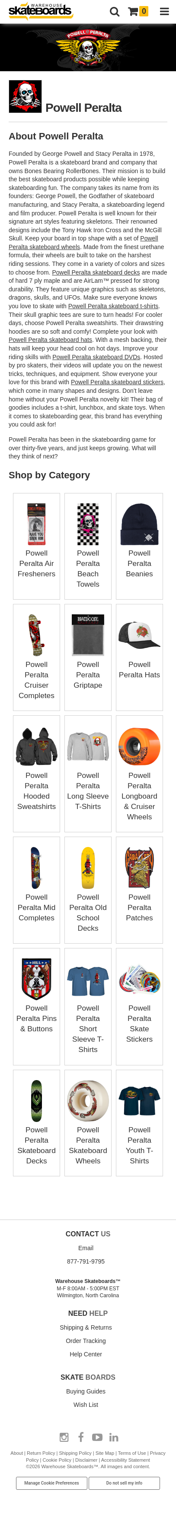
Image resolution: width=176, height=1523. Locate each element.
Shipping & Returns (86, 1326)
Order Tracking (86, 1339)
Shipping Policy (75, 1451)
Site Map (105, 1451)
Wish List (86, 1403)
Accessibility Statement (125, 1458)
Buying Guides (86, 1390)
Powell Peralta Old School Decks (88, 907)
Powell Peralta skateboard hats (50, 339)
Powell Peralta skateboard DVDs (96, 357)
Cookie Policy (56, 1458)
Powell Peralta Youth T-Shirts (139, 1139)
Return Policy (41, 1451)
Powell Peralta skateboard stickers (117, 382)
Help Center (86, 1352)
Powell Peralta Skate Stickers (139, 1017)
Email (85, 1246)
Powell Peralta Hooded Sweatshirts (37, 785)
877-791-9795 (86, 1260)
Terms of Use (132, 1451)
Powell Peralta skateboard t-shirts (113, 306)
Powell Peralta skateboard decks (96, 272)
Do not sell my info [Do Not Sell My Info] (124, 1481)
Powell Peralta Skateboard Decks (37, 1139)
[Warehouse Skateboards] (45, 12)
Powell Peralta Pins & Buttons (37, 1017)
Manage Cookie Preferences (51, 1481)
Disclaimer (86, 1458)
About (16, 1451)
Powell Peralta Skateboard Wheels (88, 1139)
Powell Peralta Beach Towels (88, 563)
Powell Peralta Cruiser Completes (37, 674)
